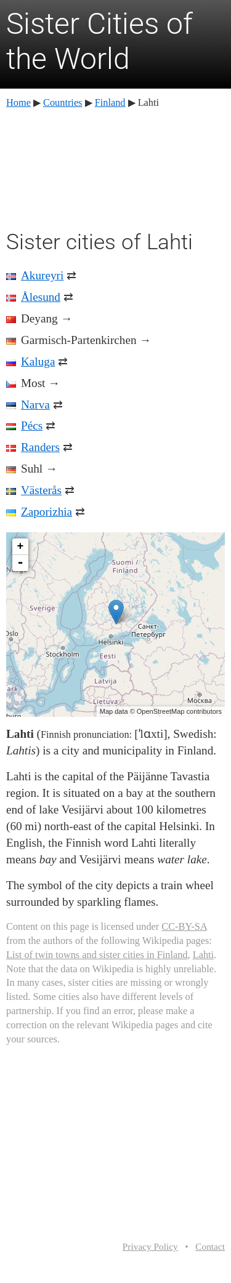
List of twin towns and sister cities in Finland (97, 955)
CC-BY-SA (183, 926)
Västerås (41, 490)
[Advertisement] (115, 167)
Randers (40, 447)
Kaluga (38, 361)
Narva (35, 404)
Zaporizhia (46, 511)
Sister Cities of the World (99, 41)
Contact (210, 1246)
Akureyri (42, 275)
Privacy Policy (150, 1246)
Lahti (203, 955)
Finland (110, 102)
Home (18, 102)
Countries (62, 102)
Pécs (32, 425)
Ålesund (40, 296)
